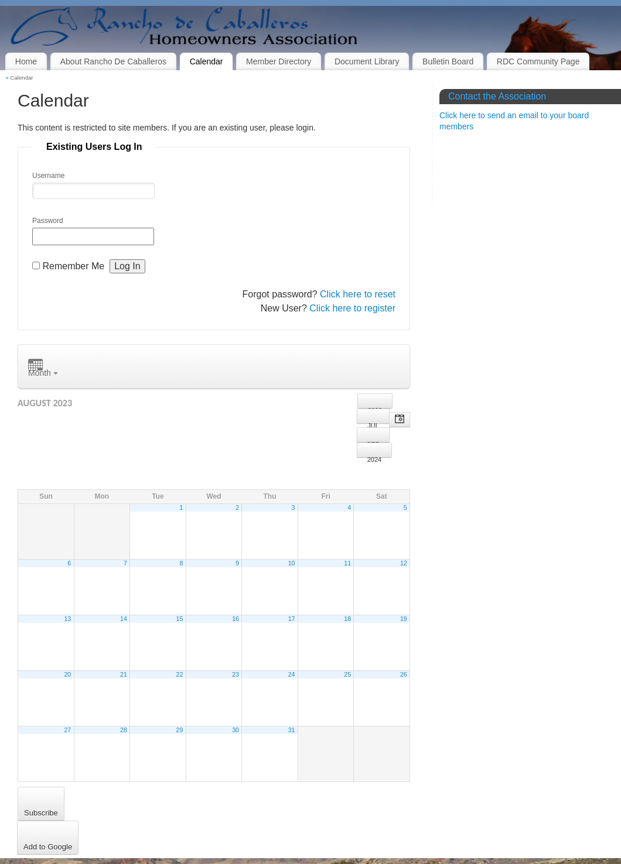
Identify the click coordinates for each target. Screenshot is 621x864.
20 (67, 674)
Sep (373, 442)
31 (291, 729)
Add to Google (47, 846)
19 (403, 618)
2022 (375, 408)
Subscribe (41, 812)
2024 (374, 457)
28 (123, 729)
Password (47, 221)
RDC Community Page (538, 61)
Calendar (206, 61)
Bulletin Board (447, 61)
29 (179, 729)
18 (347, 618)
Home (26, 61)
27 (67, 729)
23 (235, 674)
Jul (373, 423)
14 (123, 618)
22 (179, 674)
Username (48, 176)
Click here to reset (357, 294)
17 (291, 618)
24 (291, 674)
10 (291, 563)
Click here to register (352, 308)
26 (403, 674)
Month (43, 368)
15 (179, 618)
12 (403, 563)
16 (235, 618)
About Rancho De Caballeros (113, 61)
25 (347, 674)
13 (67, 618)
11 (347, 563)
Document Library (367, 61)
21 (123, 674)
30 (235, 729)
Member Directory (278, 61)
